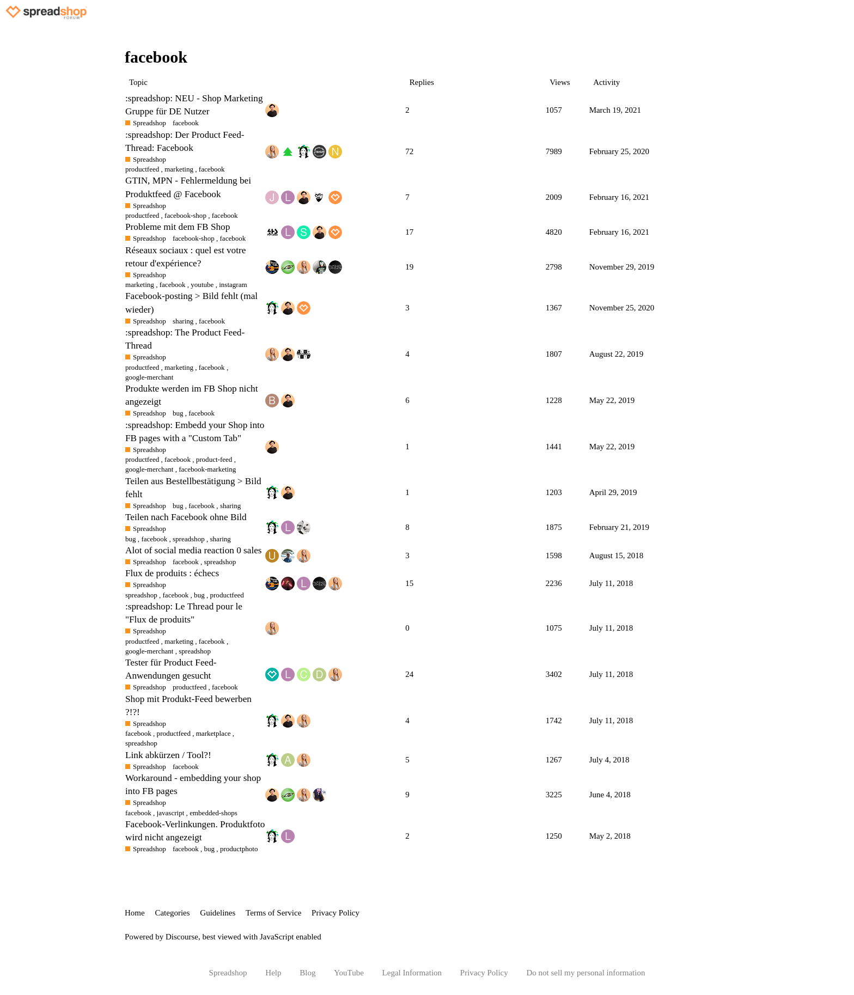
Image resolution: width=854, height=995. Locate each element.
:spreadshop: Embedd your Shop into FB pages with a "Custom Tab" (194, 431)
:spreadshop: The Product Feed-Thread (185, 339)
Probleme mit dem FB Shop (177, 227)
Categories (172, 912)
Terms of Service (273, 912)
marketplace (213, 733)
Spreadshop (228, 972)
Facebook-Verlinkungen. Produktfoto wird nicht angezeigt (195, 831)
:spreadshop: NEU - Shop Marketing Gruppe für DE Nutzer (194, 105)
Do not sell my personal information (586, 972)
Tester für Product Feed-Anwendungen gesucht (171, 669)
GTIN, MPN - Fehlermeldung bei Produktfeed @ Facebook (188, 187)
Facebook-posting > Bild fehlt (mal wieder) (191, 302)
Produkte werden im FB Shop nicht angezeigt (191, 395)
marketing (178, 367)
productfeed (142, 367)
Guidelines (217, 912)
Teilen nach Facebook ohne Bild (186, 517)
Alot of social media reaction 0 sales (193, 550)
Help (273, 972)
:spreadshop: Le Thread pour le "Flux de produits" (183, 613)
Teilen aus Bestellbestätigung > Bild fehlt (193, 487)
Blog (307, 972)
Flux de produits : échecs (172, 573)
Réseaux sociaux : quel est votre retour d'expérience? (185, 256)
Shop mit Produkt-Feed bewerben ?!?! (188, 705)
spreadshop (220, 562)
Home (135, 912)
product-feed (214, 459)
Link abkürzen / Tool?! (168, 755)
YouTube (349, 972)
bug (209, 849)
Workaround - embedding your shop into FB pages (193, 784)
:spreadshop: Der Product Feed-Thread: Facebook (185, 141)
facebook (212, 367)
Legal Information (412, 972)
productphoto (239, 849)
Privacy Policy (335, 912)
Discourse (182, 936)
